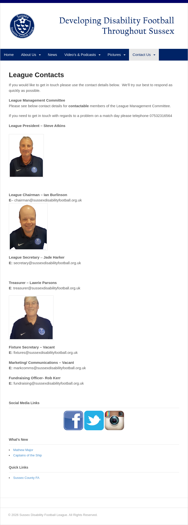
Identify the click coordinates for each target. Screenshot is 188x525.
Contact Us (142, 54)
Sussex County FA (26, 478)
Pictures (114, 54)
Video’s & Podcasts (80, 54)
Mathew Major (23, 450)
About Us (28, 54)
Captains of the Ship (27, 455)
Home (9, 54)
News (52, 54)
